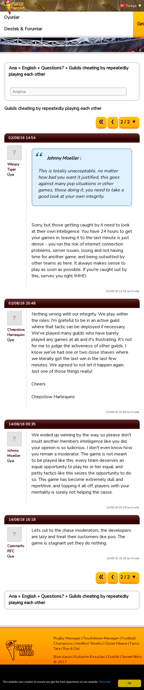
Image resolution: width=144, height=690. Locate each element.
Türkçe (128, 6)
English (29, 68)
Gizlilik (113, 656)
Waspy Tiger (13, 167)
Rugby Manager (67, 638)
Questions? (52, 68)
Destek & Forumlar (23, 29)
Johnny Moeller (14, 453)
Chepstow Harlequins (16, 332)
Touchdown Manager (101, 638)
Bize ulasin (62, 656)
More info (105, 682)
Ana (13, 68)
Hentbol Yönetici (89, 643)
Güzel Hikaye (116, 643)
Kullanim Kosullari (89, 656)
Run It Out (71, 648)
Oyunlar (11, 17)
